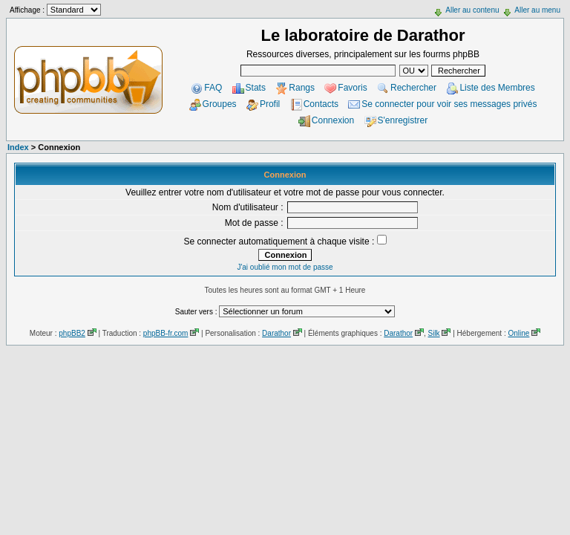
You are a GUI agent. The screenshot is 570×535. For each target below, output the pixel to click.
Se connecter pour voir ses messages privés (449, 104)
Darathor (276, 333)
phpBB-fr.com (166, 333)
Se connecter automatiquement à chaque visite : (284, 241)
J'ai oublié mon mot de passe (284, 267)
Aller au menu (537, 10)
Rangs (302, 87)
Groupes (220, 104)
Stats (256, 87)
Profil (270, 104)
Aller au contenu (472, 10)
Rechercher (413, 87)
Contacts (321, 104)
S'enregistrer (403, 120)
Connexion (333, 120)
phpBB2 (72, 333)
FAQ (213, 87)
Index (18, 147)
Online (518, 333)
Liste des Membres (496, 87)
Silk (433, 333)
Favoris (352, 87)
